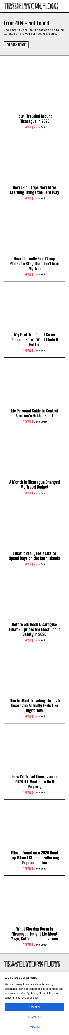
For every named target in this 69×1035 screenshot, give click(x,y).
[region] (34, 1003)
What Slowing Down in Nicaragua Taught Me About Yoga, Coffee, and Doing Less (34, 933)
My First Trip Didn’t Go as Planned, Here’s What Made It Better (35, 339)
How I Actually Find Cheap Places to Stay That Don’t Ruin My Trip (34, 263)
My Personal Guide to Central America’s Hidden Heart (34, 413)
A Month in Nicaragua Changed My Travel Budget (34, 484)
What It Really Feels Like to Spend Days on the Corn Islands (34, 556)
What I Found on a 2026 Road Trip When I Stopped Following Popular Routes (34, 857)
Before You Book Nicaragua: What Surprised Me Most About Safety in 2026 (34, 629)
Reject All (34, 1027)
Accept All (34, 1006)
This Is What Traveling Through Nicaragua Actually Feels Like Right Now (34, 705)
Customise (34, 1017)
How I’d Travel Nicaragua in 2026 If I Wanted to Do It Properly (34, 781)
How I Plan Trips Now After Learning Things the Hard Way (34, 190)
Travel (27, 127)
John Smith (40, 127)
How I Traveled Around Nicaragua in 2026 (34, 119)
